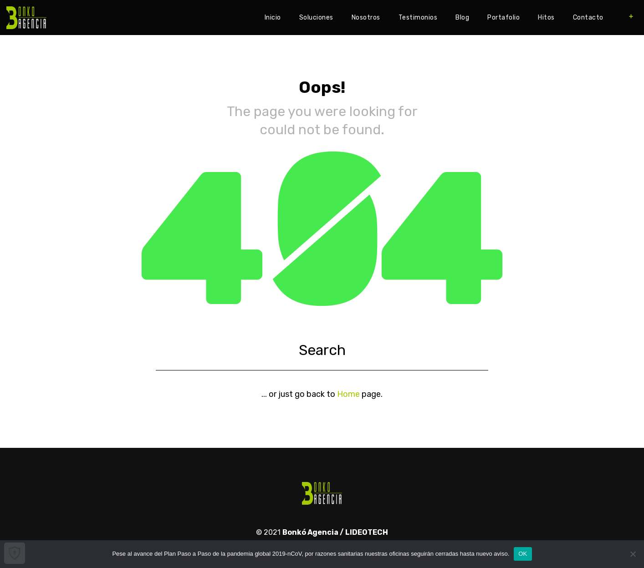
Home (348, 394)
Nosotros (366, 17)
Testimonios (418, 17)
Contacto (588, 17)
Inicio (273, 17)
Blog (462, 17)
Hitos (546, 17)
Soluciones (316, 17)
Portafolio (503, 17)
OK (522, 553)
